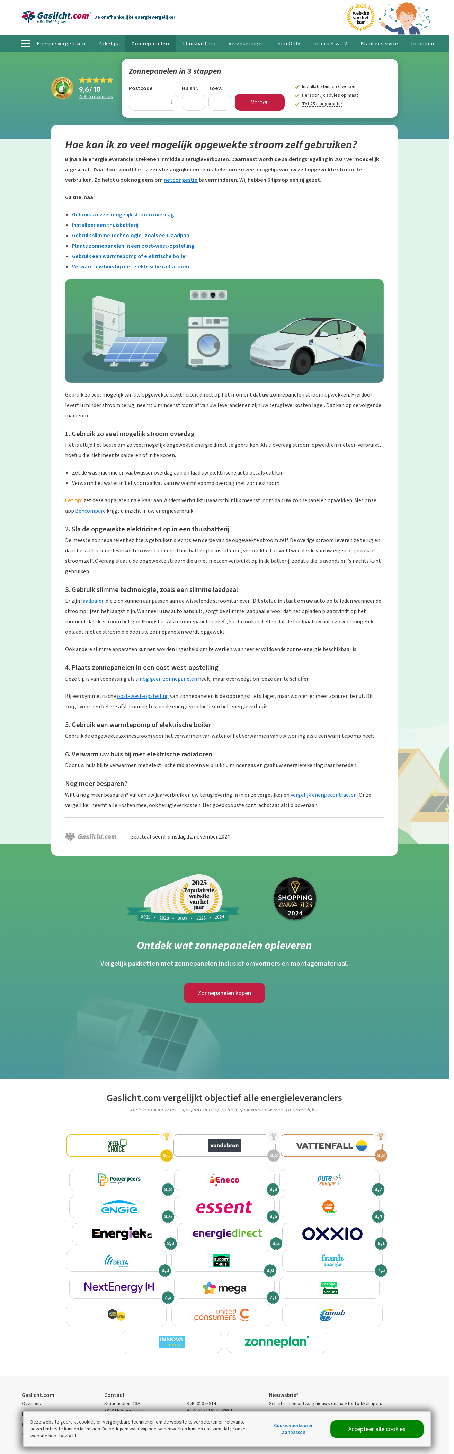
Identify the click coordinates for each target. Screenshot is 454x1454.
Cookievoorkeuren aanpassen (294, 1429)
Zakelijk (108, 43)
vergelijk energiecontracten (324, 794)
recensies (96, 96)
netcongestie (181, 180)
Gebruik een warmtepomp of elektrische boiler (129, 256)
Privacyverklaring (40, 1383)
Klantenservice (379, 43)
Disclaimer (32, 1393)
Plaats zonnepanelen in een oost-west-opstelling (133, 245)
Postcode (141, 88)
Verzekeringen (247, 43)
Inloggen (422, 43)
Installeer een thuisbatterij (105, 225)
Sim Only (289, 43)
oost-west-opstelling (143, 696)
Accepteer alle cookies (377, 1429)
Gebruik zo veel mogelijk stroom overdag (123, 214)
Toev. (215, 88)
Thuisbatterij (198, 43)
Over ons (31, 1372)
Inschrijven (403, 1392)
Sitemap (30, 1404)
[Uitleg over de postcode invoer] (171, 102)
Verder (259, 102)
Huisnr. (190, 88)
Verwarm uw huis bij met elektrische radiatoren (130, 266)
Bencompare (90, 510)
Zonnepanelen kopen (224, 993)
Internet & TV (330, 43)
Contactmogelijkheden (127, 1390)
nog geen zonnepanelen (168, 678)
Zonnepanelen (150, 43)
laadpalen (93, 600)
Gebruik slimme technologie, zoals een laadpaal (131, 235)
